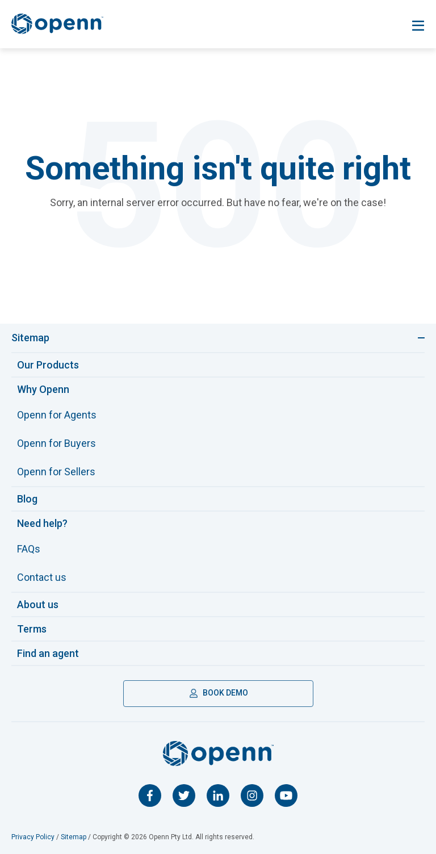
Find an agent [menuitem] (48, 653)
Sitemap (73, 837)
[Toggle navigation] (418, 25)
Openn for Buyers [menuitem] (56, 443)
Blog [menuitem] (27, 499)
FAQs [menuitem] (28, 549)
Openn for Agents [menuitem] (57, 415)
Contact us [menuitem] (41, 577)
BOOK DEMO (218, 692)
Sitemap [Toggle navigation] (30, 338)
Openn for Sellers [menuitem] (56, 472)
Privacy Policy (32, 837)
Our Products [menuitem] (48, 365)
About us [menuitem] (37, 604)
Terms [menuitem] (32, 629)
